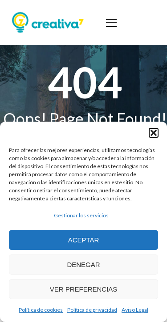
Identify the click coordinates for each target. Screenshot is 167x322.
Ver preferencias (84, 289)
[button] (153, 132)
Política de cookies (41, 309)
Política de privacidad (92, 309)
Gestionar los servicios (81, 215)
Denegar (83, 264)
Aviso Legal (135, 309)
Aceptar (83, 240)
